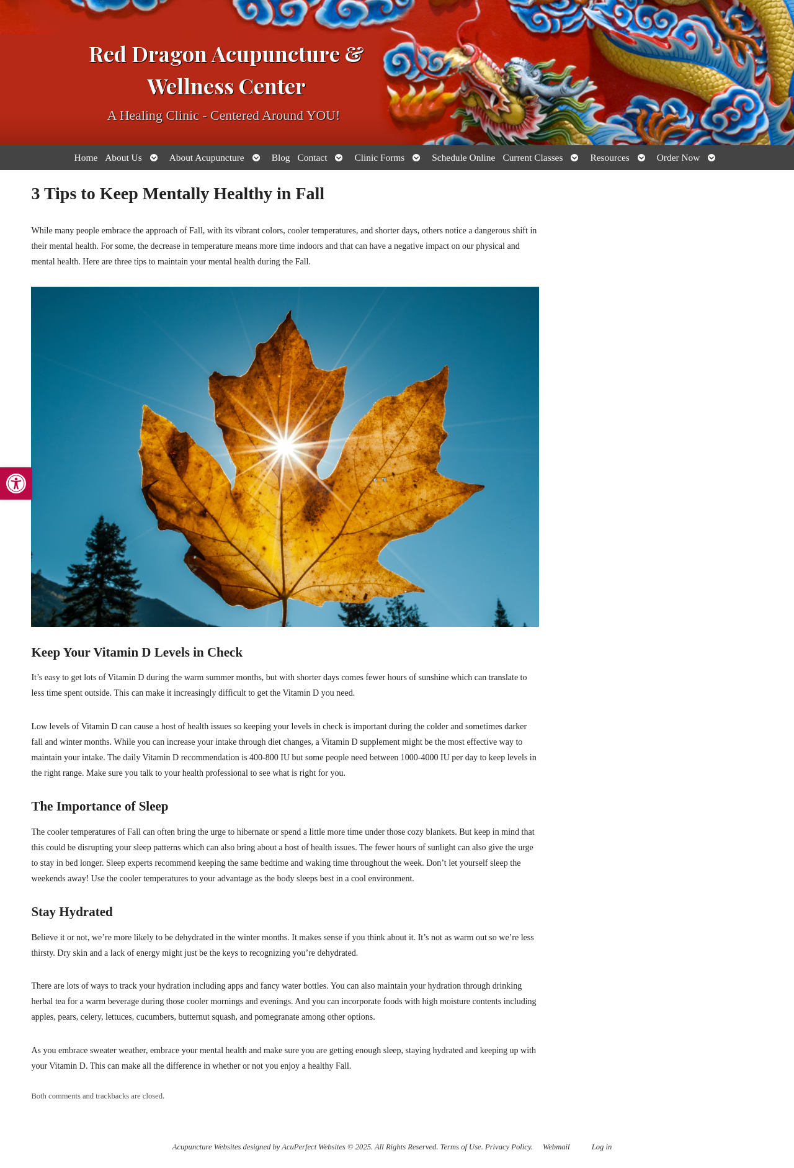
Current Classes (532, 157)
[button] (16, 483)
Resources (609, 157)
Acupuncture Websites (206, 1147)
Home (86, 157)
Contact (313, 157)
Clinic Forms (379, 157)
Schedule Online (463, 157)
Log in (602, 1147)
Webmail (556, 1147)
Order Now (678, 157)
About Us (123, 157)
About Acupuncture (206, 157)
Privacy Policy (508, 1147)
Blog (281, 157)
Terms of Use (460, 1147)
